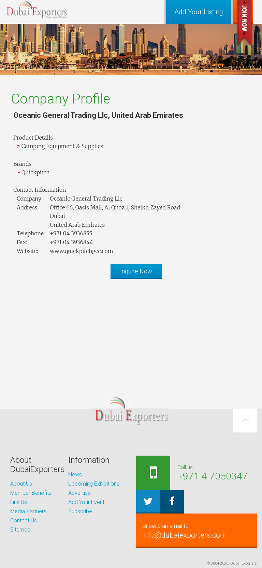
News (75, 474)
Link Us (18, 502)
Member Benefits (31, 493)
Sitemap (20, 529)
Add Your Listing (198, 12)
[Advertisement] (131, 332)
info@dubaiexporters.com (196, 530)
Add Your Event (86, 502)
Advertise (79, 493)
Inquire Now (136, 271)
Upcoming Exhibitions (93, 483)
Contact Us (23, 520)
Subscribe (80, 511)
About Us (21, 483)
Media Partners (28, 511)
